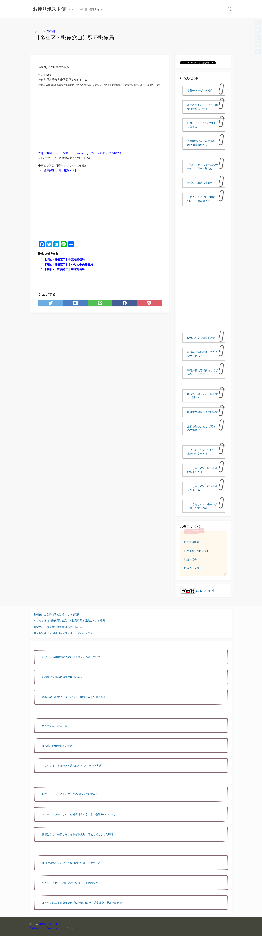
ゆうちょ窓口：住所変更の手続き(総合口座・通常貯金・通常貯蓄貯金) (82, 902)
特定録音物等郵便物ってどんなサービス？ (202, 372)
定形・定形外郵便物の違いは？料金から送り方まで (71, 657)
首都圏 (51, 31)
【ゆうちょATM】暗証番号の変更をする (202, 470)
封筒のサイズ (191, 568)
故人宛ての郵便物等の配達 (57, 745)
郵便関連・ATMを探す (196, 550)
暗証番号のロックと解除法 (202, 412)
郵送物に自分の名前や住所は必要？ (62, 676)
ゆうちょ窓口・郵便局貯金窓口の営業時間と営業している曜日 (69, 620)
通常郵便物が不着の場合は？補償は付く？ (201, 142)
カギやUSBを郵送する (54, 725)
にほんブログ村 (197, 590)
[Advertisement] (100, 208)
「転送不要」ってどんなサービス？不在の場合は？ (202, 166)
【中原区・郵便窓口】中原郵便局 (64, 269)
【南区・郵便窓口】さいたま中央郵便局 (68, 264)
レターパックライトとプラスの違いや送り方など (70, 794)
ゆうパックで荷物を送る (201, 337)
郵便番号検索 (191, 542)
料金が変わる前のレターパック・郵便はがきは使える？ (74, 697)
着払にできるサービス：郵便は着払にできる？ (202, 106)
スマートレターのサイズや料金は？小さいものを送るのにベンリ (79, 814)
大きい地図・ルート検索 (53, 153)
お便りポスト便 (47, 924)
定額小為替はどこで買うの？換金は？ (201, 428)
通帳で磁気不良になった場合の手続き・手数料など (71, 862)
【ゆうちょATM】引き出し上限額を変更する (202, 451)
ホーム (39, 31)
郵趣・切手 (190, 559)
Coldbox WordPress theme (45, 928)
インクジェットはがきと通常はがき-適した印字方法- (72, 765)
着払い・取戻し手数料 (200, 182)
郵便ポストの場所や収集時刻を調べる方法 (58, 626)
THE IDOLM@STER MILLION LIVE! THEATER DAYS (63, 632)
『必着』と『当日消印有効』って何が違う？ (201, 199)
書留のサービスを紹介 (200, 90)
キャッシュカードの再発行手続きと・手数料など (70, 882)
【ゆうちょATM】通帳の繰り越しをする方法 (202, 506)
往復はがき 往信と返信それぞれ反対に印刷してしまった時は (77, 834)
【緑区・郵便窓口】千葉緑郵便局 (64, 259)
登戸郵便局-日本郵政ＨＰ (59, 170)
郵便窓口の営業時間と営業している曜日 (57, 614)
